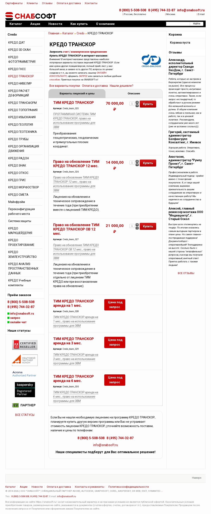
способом (54, 79)
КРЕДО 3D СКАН (19, 49)
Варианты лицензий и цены (77, 93)
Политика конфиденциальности (128, 486)
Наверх (196, 477)
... (162, 491)
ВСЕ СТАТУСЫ (24, 415)
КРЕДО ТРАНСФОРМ (22, 102)
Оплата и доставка (69, 3)
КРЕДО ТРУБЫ (18, 139)
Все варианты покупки (64, 85)
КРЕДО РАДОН (18, 158)
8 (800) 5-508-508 (132, 10)
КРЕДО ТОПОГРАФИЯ (23, 110)
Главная (53, 33)
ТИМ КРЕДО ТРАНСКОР (73, 103)
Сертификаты (14, 3)
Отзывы (47, 3)
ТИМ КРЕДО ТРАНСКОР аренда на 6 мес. (73, 378)
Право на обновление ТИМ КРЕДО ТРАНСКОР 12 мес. (76, 164)
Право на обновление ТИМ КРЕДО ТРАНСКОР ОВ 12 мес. (76, 229)
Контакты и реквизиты (89, 486)
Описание (134, 93)
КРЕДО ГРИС (17, 180)
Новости (37, 486)
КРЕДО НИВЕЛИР (20, 83)
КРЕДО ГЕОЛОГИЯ (20, 124)
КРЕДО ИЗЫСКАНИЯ (22, 117)
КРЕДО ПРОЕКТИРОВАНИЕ (21, 242)
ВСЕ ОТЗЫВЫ (186, 273)
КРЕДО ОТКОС (18, 173)
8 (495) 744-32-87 (161, 10)
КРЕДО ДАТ (16, 42)
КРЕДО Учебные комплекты (19, 283)
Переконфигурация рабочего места (21, 211)
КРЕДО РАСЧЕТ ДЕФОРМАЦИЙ (19, 93)
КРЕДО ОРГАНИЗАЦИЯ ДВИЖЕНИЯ (23, 149)
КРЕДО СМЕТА (18, 194)
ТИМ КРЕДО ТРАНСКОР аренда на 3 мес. (73, 341)
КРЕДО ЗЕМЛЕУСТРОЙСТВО (22, 254)
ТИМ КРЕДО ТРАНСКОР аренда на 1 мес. (73, 303)
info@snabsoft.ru (191, 10)
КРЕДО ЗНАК (17, 165)
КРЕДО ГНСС (17, 69)
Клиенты (32, 3)
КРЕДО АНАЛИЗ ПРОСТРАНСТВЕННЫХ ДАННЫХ (23, 268)
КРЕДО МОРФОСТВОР (23, 187)
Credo (80, 33)
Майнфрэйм (16, 202)
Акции (23, 486)
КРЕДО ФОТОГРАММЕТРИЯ (21, 59)
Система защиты (19, 221)
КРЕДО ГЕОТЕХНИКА (22, 131)
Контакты (91, 3)
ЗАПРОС (83, 76)
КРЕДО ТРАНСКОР (21, 76)
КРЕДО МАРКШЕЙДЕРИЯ (20, 231)
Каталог (68, 33)
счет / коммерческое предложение (85, 51)
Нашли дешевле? (121, 85)
